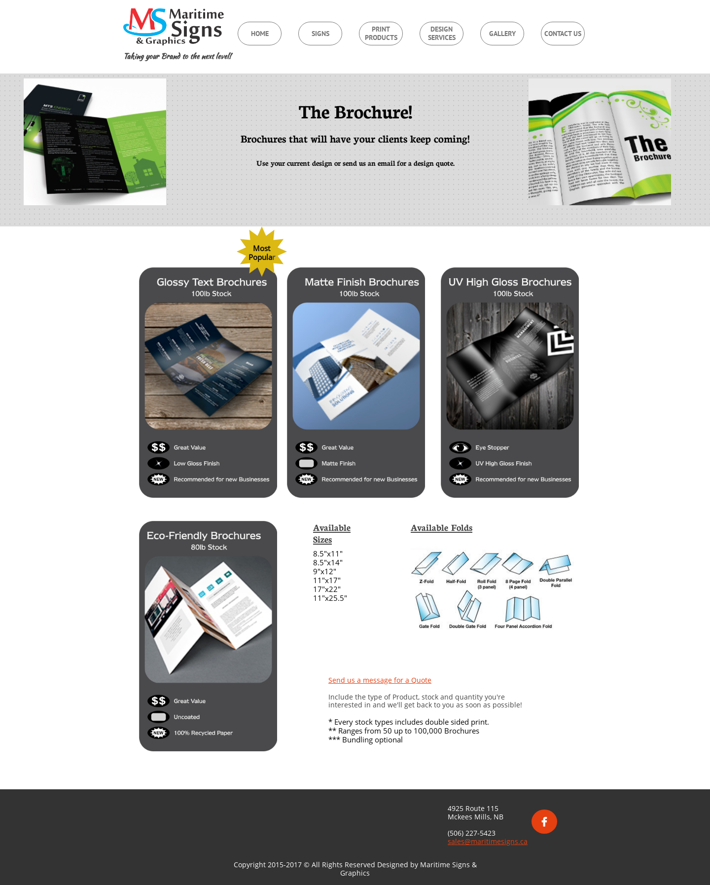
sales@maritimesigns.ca (488, 841)
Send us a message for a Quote (379, 680)
